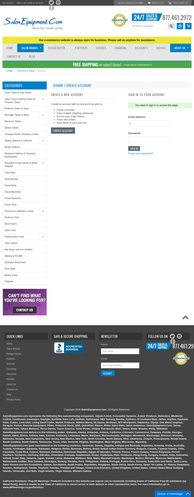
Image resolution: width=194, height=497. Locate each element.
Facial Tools (10, 204)
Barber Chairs (12, 127)
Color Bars (10, 172)
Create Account (63, 131)
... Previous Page (25, 71)
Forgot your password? (140, 153)
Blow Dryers (11, 224)
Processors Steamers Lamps (19, 211)
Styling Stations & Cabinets (18, 140)
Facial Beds (10, 185)
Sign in (20, 3)
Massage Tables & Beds (17, 115)
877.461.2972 (177, 17)
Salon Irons (10, 230)
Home (9, 71)
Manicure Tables (13, 121)
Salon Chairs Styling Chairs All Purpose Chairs (20, 101)
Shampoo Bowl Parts (15, 262)
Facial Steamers (13, 198)
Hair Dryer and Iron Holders (18, 249)
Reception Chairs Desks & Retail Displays (21, 164)
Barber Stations (12, 147)
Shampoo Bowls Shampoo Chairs (21, 134)
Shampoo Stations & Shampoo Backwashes (20, 155)
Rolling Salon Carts (14, 236)
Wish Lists (157, 3)
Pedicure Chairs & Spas (17, 108)
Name (104, 344)
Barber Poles (11, 275)
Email (104, 358)
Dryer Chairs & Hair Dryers (18, 92)
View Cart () (180, 3)
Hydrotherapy (11, 179)
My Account (7, 3)
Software (9, 281)
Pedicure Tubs (12, 217)
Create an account (34, 3)
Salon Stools (11, 243)
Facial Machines (13, 192)
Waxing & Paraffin (14, 256)
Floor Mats (10, 268)
